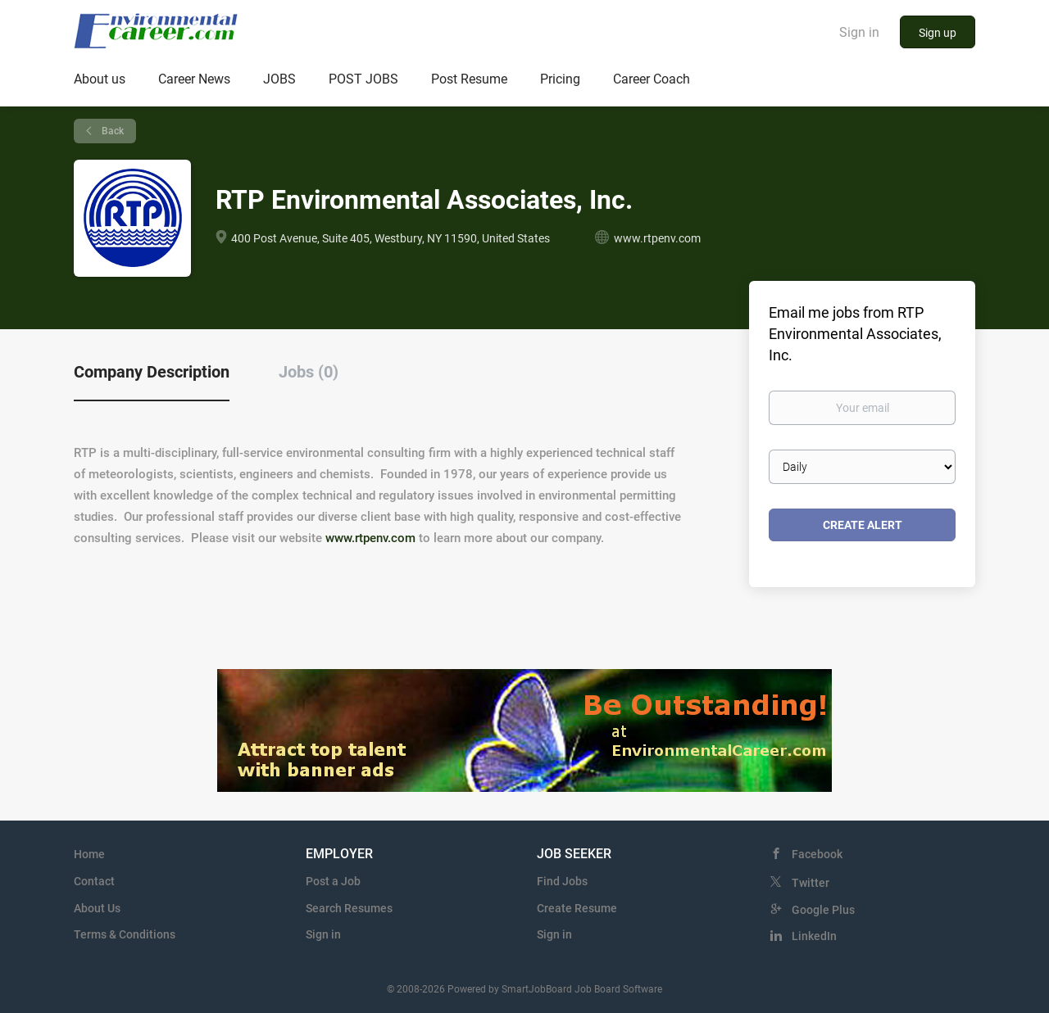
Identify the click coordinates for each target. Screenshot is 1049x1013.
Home (89, 854)
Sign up (937, 32)
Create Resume (577, 908)
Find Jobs (562, 881)
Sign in (859, 32)
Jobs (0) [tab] (308, 372)
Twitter (810, 882)
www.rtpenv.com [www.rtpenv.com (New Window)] (657, 238)
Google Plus (823, 909)
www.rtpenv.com (370, 538)
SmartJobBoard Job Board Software (582, 989)
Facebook (817, 854)
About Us (97, 908)
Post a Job (333, 881)
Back (111, 131)
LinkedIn (814, 936)
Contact (94, 881)
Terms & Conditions (124, 934)
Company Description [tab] (151, 372)
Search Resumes (349, 908)
